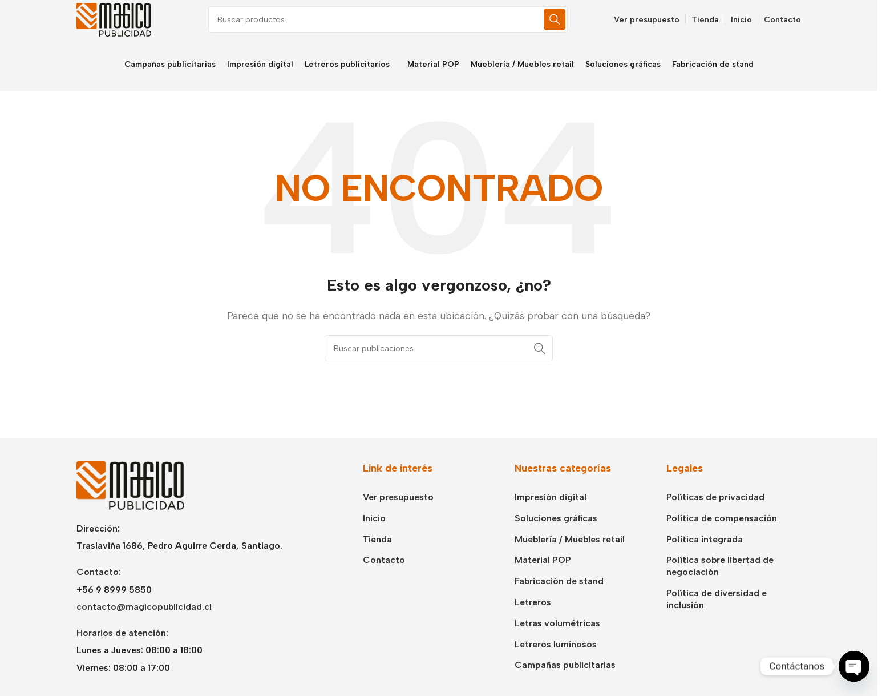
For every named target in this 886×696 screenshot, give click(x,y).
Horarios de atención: (122, 644)
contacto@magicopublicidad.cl (144, 618)
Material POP (543, 572)
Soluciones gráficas (556, 530)
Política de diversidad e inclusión (716, 611)
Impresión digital (550, 509)
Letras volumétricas (557, 635)
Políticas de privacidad (715, 509)
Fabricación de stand (559, 593)
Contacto (384, 572)
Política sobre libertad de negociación (720, 578)
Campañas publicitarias (565, 677)
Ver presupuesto (398, 509)
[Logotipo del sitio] (119, 24)
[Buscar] (398, 26)
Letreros (533, 614)
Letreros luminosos (556, 656)
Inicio (374, 530)
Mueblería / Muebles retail (570, 551)
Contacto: (98, 583)
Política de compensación (721, 530)
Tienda (377, 551)
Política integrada (704, 551)
